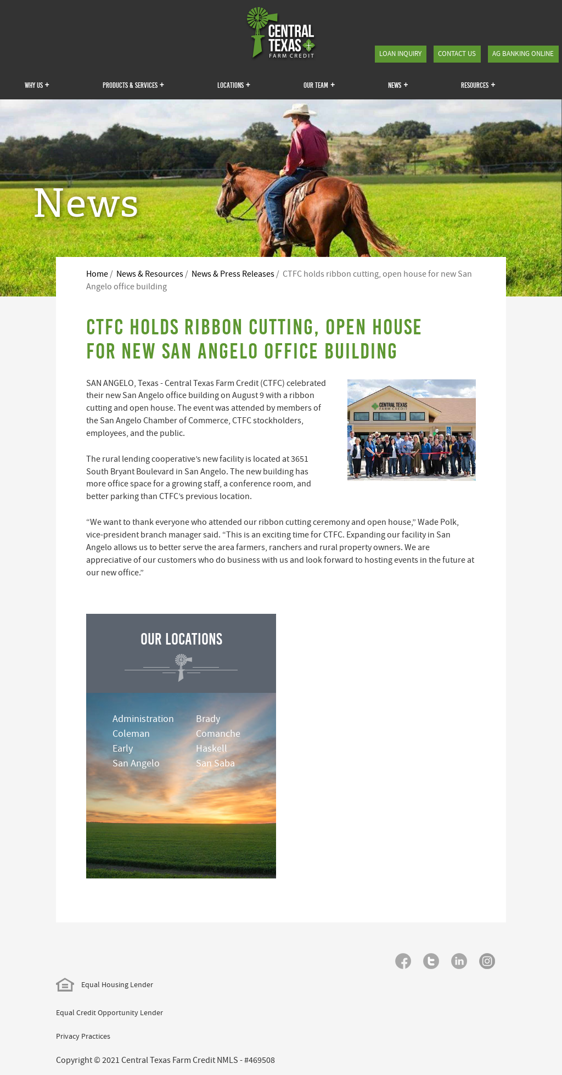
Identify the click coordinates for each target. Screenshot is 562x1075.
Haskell (211, 748)
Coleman (131, 733)
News (398, 84)
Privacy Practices (83, 1036)
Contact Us (457, 53)
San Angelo (136, 763)
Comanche (218, 733)
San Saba (215, 763)
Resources (478, 84)
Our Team (319, 84)
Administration (143, 719)
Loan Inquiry (400, 53)
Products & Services (133, 84)
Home (97, 273)
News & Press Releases (233, 273)
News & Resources (149, 273)
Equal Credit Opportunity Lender (109, 1012)
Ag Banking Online (523, 53)
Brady (208, 719)
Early (123, 748)
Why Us (37, 84)
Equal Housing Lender (104, 985)
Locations (233, 84)
